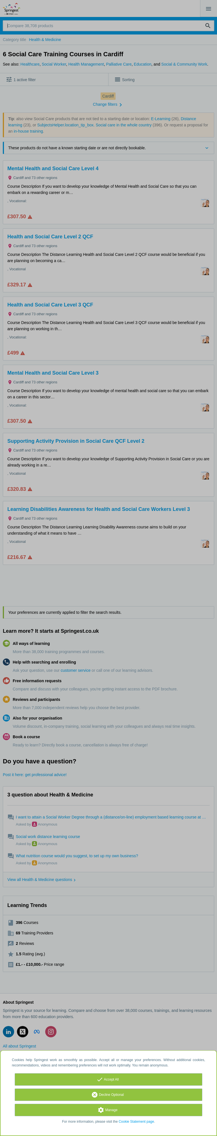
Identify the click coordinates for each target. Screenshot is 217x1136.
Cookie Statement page (136, 1122)
